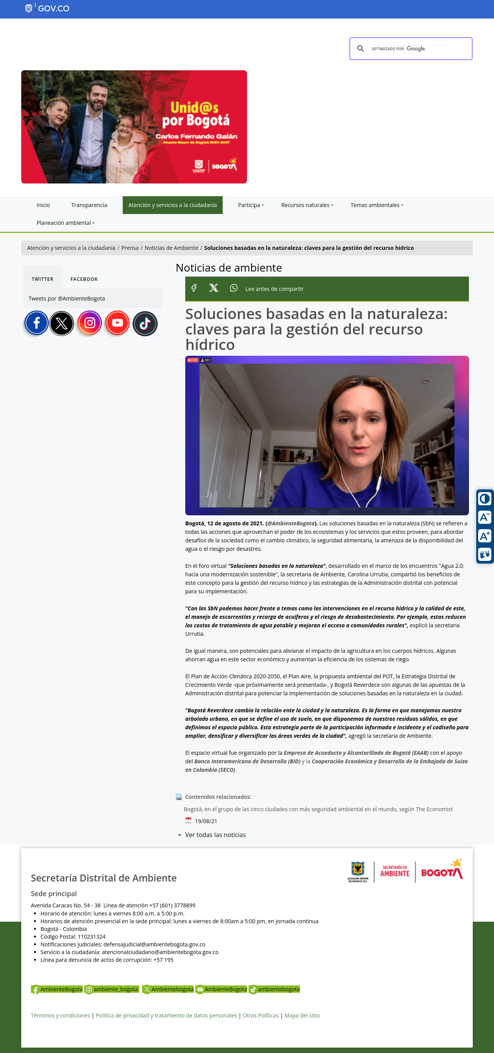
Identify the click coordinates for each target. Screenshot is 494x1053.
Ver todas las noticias (215, 835)
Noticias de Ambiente (171, 247)
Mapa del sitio (302, 1015)
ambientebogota (274, 989)
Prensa (130, 247)
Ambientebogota (168, 989)
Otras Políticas (261, 1015)
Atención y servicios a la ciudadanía (71, 247)
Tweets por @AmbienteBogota (67, 298)
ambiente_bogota (111, 989)
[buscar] (410, 49)
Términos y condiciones (60, 1015)
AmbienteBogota (57, 989)
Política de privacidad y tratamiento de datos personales (166, 1015)
